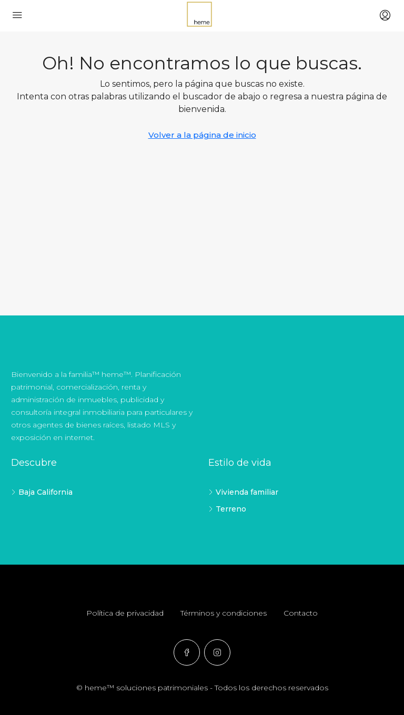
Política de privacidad (125, 613)
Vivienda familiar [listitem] (243, 492)
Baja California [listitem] (42, 492)
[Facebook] (187, 652)
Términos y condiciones (223, 613)
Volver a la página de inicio (202, 135)
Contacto (301, 613)
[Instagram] (217, 652)
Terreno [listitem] (227, 509)
